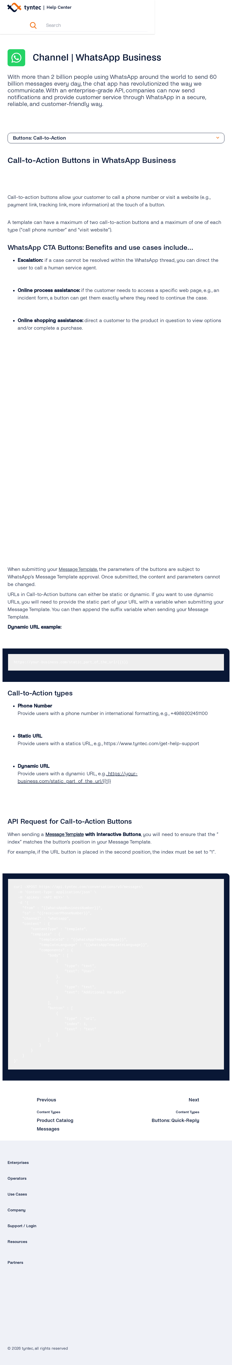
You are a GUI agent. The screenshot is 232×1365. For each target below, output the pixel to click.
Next (194, 1100)
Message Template (80, 569)
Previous (47, 1100)
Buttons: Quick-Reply (174, 1120)
